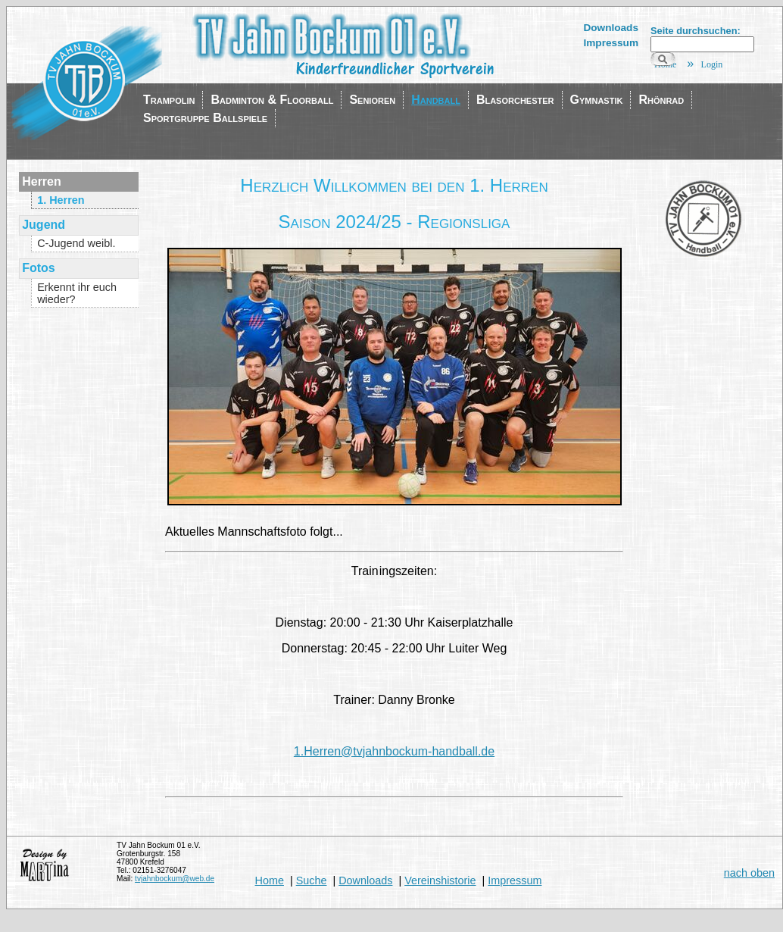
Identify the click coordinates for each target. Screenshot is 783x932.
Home (269, 880)
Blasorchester (515, 99)
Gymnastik (596, 99)
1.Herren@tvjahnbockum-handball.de (394, 751)
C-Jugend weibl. (76, 243)
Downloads (610, 27)
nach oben (749, 873)
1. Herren (60, 200)
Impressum (610, 42)
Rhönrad (661, 99)
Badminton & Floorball (272, 99)
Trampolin (169, 99)
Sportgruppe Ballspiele (205, 117)
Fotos (38, 267)
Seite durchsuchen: (695, 30)
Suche (311, 880)
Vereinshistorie (440, 880)
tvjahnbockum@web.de (174, 878)
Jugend (43, 224)
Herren (41, 181)
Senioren (372, 99)
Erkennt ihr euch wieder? (77, 293)
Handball (435, 99)
